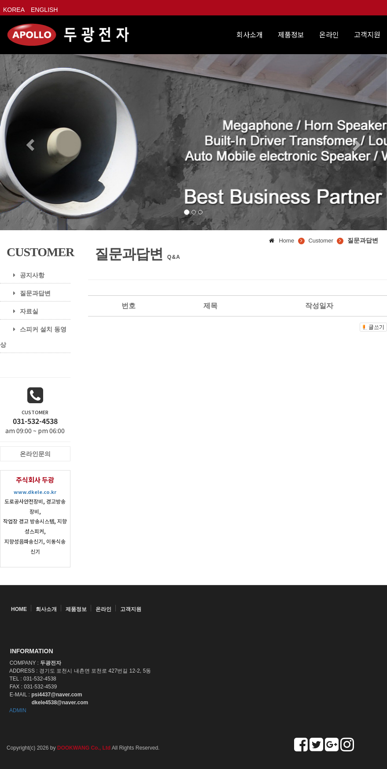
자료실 (22, 311)
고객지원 (367, 34)
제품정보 (291, 34)
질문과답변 (29, 293)
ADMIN (17, 710)
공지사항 (25, 275)
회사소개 (249, 34)
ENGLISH (44, 9)
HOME (19, 609)
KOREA (14, 9)
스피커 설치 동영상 (33, 337)
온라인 (329, 34)
